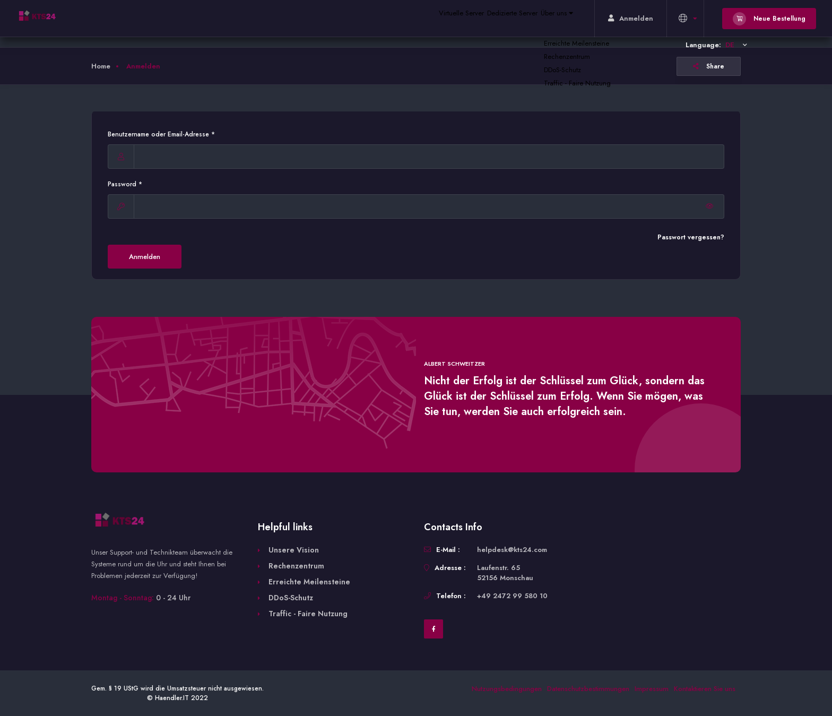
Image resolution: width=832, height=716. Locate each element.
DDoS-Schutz (290, 597)
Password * (125, 184)
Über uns (549, 18)
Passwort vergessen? (690, 237)
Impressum (652, 689)
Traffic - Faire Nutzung (308, 613)
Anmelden (144, 257)
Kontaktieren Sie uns (704, 689)
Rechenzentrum (296, 565)
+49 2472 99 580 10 (512, 596)
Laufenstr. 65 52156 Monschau (505, 573)
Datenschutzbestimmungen (588, 689)
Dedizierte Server (490, 18)
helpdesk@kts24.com (512, 550)
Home (100, 66)
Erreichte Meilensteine (309, 581)
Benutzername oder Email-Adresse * (161, 134)
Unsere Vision (293, 550)
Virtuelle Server (426, 18)
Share (708, 66)
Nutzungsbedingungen (507, 689)
